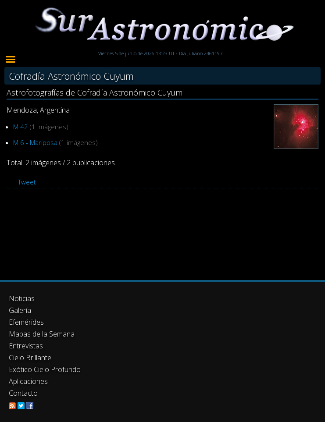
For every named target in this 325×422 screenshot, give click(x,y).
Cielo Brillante (30, 357)
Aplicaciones (28, 381)
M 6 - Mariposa (35, 142)
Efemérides (26, 322)
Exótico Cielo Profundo (45, 369)
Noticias (22, 298)
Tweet (27, 181)
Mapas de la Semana (42, 334)
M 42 (20, 126)
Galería (20, 310)
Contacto (23, 393)
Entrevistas (26, 346)
